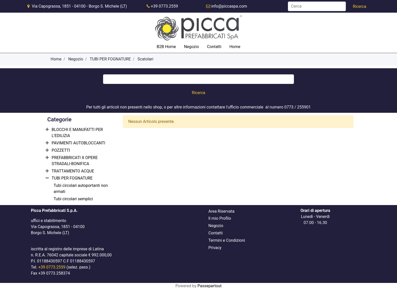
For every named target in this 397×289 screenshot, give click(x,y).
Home (234, 46)
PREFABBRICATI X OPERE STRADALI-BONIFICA (75, 160)
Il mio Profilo (219, 218)
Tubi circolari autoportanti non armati (81, 188)
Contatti (214, 46)
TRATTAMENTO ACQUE (73, 171)
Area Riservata (221, 211)
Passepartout (209, 285)
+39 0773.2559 (164, 6)
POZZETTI (61, 150)
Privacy (215, 247)
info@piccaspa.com (229, 6)
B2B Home (166, 46)
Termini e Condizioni (226, 240)
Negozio (191, 46)
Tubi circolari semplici (73, 198)
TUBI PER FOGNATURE (110, 59)
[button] (360, 6)
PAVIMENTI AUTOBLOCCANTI (78, 143)
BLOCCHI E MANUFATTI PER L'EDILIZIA (77, 132)
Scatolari (145, 59)
